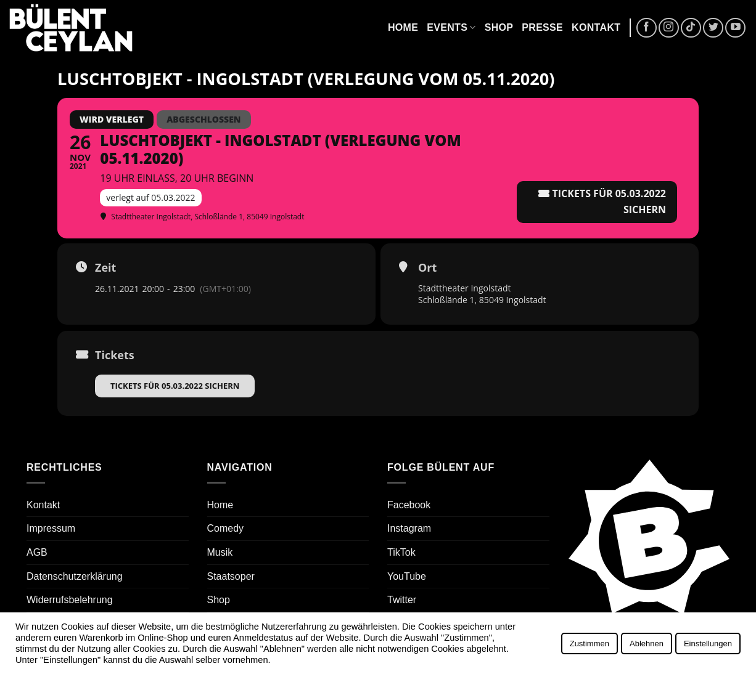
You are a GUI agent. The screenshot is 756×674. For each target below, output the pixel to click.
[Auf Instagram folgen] (669, 28)
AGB (37, 552)
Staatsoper (231, 576)
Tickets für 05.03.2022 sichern (174, 385)
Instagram (409, 528)
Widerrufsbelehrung (70, 600)
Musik (220, 552)
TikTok (401, 552)
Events (451, 27)
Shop (499, 27)
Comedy (225, 528)
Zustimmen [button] (589, 643)
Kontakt (596, 27)
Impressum (51, 528)
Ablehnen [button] (647, 643)
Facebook (408, 505)
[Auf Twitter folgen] (713, 28)
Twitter (401, 600)
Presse (542, 27)
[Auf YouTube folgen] (735, 28)
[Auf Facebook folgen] (646, 28)
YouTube (406, 576)
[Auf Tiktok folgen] (691, 28)
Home (403, 27)
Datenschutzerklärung (75, 576)
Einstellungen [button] (708, 643)
